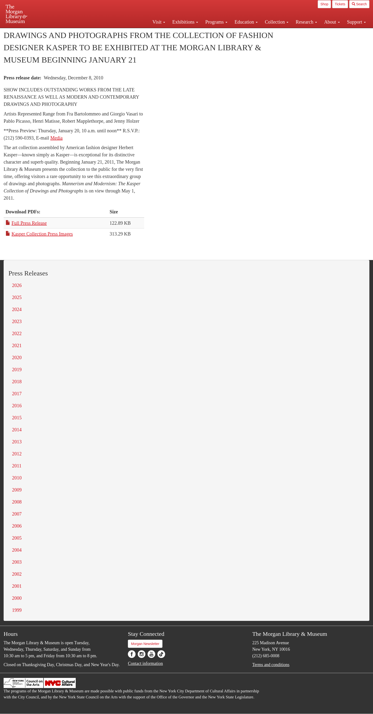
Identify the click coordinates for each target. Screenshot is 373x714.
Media (56, 137)
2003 (17, 562)
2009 (17, 489)
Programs (216, 22)
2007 (17, 513)
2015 (17, 417)
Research (306, 22)
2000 (17, 598)
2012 (17, 453)
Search (359, 4)
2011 (16, 465)
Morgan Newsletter (145, 644)
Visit (158, 22)
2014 (17, 429)
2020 (17, 357)
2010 (17, 477)
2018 (17, 381)
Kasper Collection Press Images (42, 233)
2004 (17, 550)
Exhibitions (185, 22)
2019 (17, 369)
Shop (324, 4)
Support (356, 22)
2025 (17, 297)
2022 (17, 333)
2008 (17, 501)
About (332, 22)
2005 (17, 538)
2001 (17, 586)
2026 (17, 285)
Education (246, 22)
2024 (17, 309)
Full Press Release (29, 223)
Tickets (340, 4)
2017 (17, 393)
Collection (276, 22)
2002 (17, 574)
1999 (17, 610)
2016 (17, 405)
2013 (17, 441)
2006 (17, 526)
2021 (17, 345)
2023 (17, 321)
